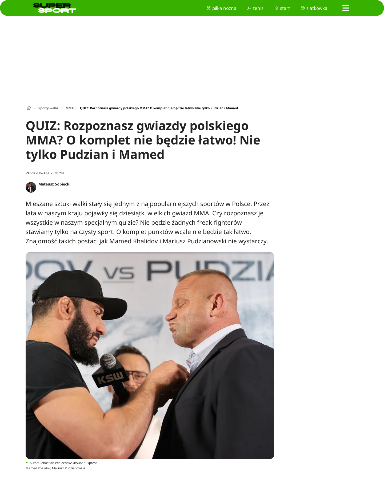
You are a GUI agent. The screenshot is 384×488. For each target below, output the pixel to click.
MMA (70, 108)
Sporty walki (48, 108)
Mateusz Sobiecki (54, 184)
